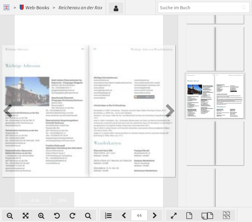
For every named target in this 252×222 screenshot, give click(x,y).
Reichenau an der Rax (80, 7)
